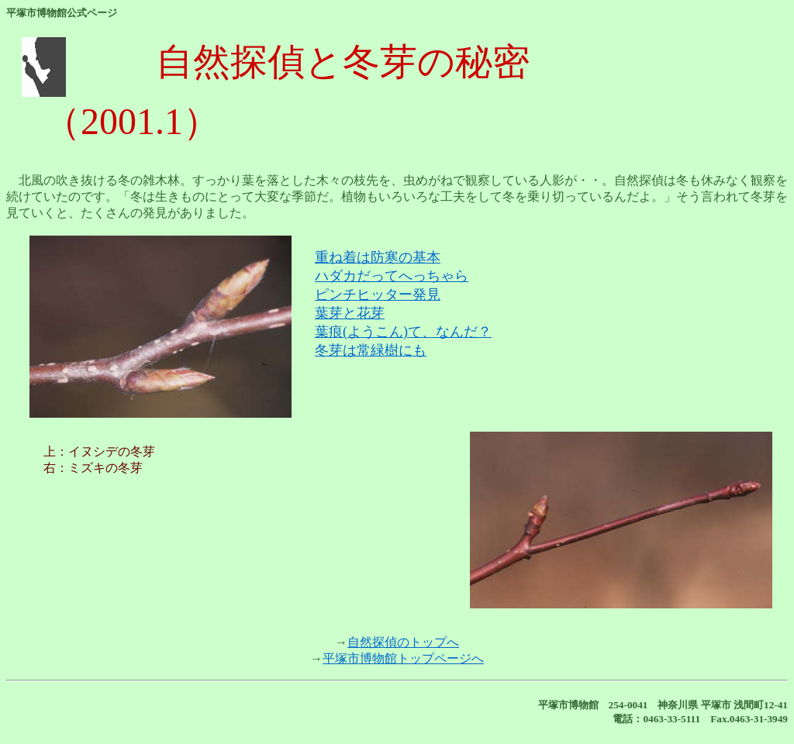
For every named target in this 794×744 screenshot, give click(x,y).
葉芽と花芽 (350, 313)
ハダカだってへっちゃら (391, 276)
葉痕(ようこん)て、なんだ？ (403, 331)
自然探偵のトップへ (403, 642)
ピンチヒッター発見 (377, 294)
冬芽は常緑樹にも (370, 350)
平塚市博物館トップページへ (403, 658)
